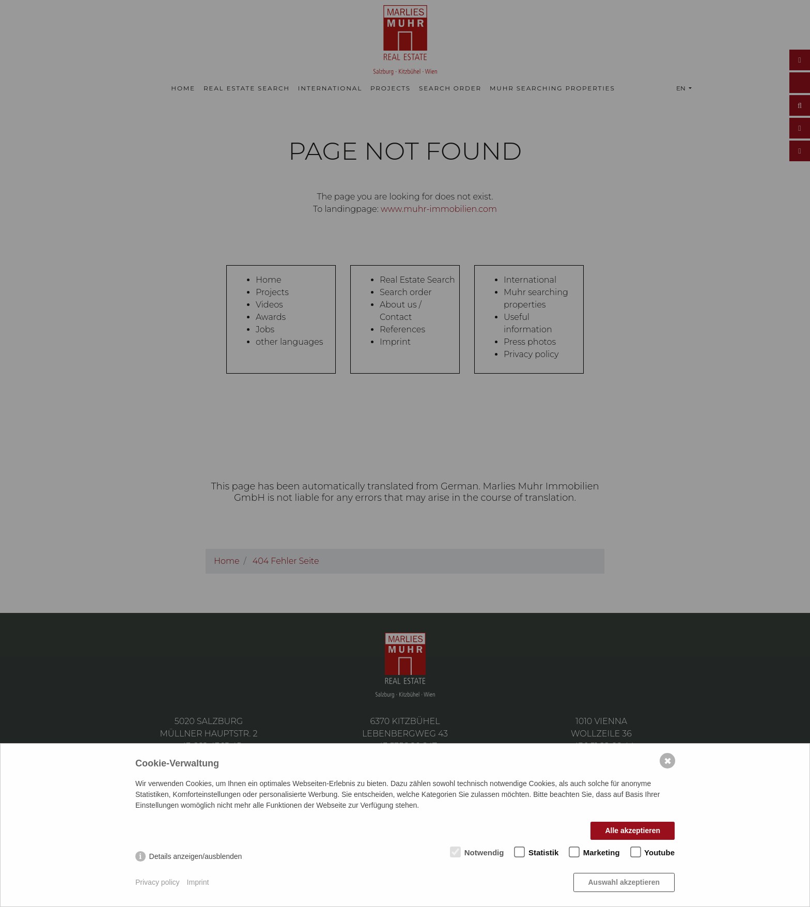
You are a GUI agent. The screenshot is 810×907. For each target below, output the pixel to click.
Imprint (198, 882)
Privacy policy (157, 882)
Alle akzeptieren (632, 830)
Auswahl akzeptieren (624, 882)
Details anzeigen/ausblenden (195, 856)
